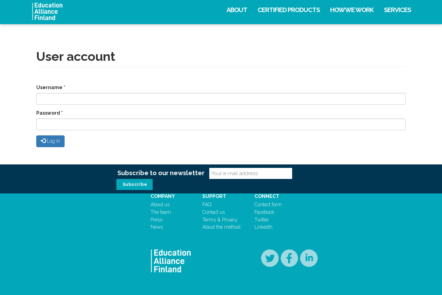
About (237, 9)
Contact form (268, 204)
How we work (352, 9)
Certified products (289, 9)
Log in (50, 141)
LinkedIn (263, 227)
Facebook (264, 212)
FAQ (206, 204)
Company (163, 196)
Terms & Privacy (220, 219)
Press (156, 219)
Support (214, 196)
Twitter (261, 219)
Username (50, 87)
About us (160, 204)
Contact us (213, 212)
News (157, 227)
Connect (266, 196)
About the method (221, 227)
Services (397, 9)
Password (49, 113)
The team (161, 212)
